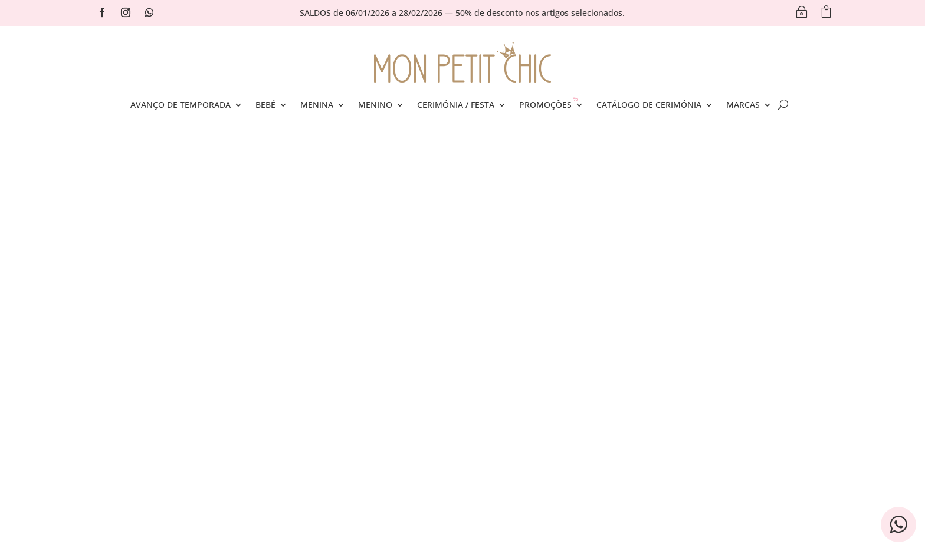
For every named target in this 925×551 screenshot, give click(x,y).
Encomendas (337, 391)
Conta (323, 373)
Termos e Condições (520, 391)
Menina (316, 104)
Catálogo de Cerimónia (648, 104)
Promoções (545, 104)
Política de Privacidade (525, 373)
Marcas (743, 104)
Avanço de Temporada (180, 104)
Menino (375, 104)
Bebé (265, 104)
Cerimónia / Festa (455, 104)
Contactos (163, 373)
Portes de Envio (174, 391)
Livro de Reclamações (522, 409)
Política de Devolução (522, 427)
